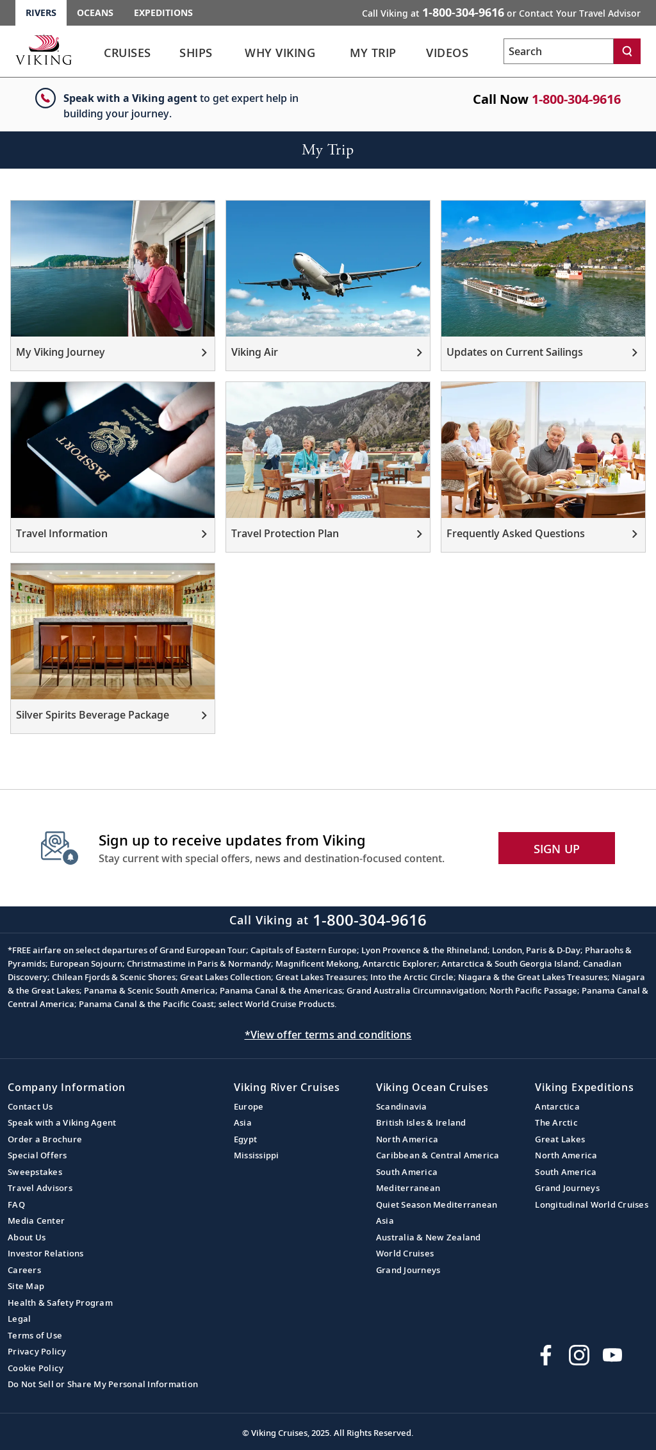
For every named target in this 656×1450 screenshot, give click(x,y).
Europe (249, 1106)
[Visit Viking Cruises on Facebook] (546, 1355)
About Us (26, 1237)
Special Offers (37, 1155)
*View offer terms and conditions (328, 1035)
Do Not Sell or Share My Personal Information (103, 1384)
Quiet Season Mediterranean (437, 1204)
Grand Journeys (408, 1270)
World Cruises (405, 1253)
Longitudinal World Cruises (591, 1204)
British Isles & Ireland (421, 1122)
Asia (243, 1122)
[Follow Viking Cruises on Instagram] (579, 1355)
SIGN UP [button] (557, 848)
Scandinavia (401, 1106)
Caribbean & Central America (438, 1155)
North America (407, 1139)
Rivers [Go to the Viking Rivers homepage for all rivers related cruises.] (41, 12)
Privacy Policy (37, 1351)
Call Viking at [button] (501, 12)
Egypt (245, 1139)
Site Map (26, 1286)
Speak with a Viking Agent (62, 1122)
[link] (127, 56)
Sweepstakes (35, 1172)
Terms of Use (35, 1335)
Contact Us (30, 1106)
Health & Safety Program (60, 1302)
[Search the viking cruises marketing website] (559, 51)
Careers (24, 1270)
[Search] (627, 51)
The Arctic (556, 1122)
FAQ (16, 1204)
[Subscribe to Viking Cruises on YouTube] (612, 1355)
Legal (19, 1318)
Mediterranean (408, 1188)
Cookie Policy (35, 1368)
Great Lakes (560, 1139)
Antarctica (557, 1106)
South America (407, 1172)
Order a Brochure (45, 1139)
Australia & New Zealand (428, 1237)
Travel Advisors (40, 1188)
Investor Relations (46, 1253)
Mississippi (256, 1155)
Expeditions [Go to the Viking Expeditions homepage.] (163, 12)
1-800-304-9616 (576, 99)
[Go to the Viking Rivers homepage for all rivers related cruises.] (43, 49)
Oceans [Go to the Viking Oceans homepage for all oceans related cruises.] (95, 12)
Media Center (36, 1220)
